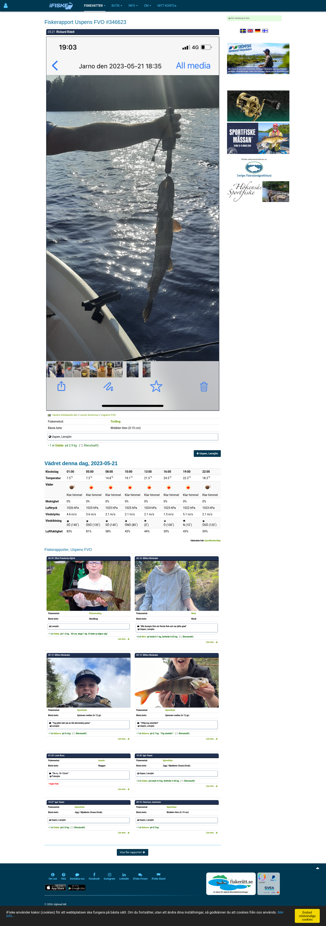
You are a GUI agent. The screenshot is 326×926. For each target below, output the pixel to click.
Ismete (101, 760)
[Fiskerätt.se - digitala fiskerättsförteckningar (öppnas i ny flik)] (231, 884)
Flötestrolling (95, 613)
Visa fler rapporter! (133, 852)
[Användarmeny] (5, 5)
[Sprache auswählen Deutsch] (258, 31)
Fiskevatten (94, 5)
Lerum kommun (89, 415)
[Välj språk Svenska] (243, 31)
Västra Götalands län (64, 415)
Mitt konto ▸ (167, 5)
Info (133, 5)
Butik (117, 5)
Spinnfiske (82, 710)
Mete (193, 613)
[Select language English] (250, 31)
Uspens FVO (108, 415)
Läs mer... (124, 639)
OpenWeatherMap (212, 540)
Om (147, 5)
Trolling (115, 421)
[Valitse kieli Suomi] (265, 31)
